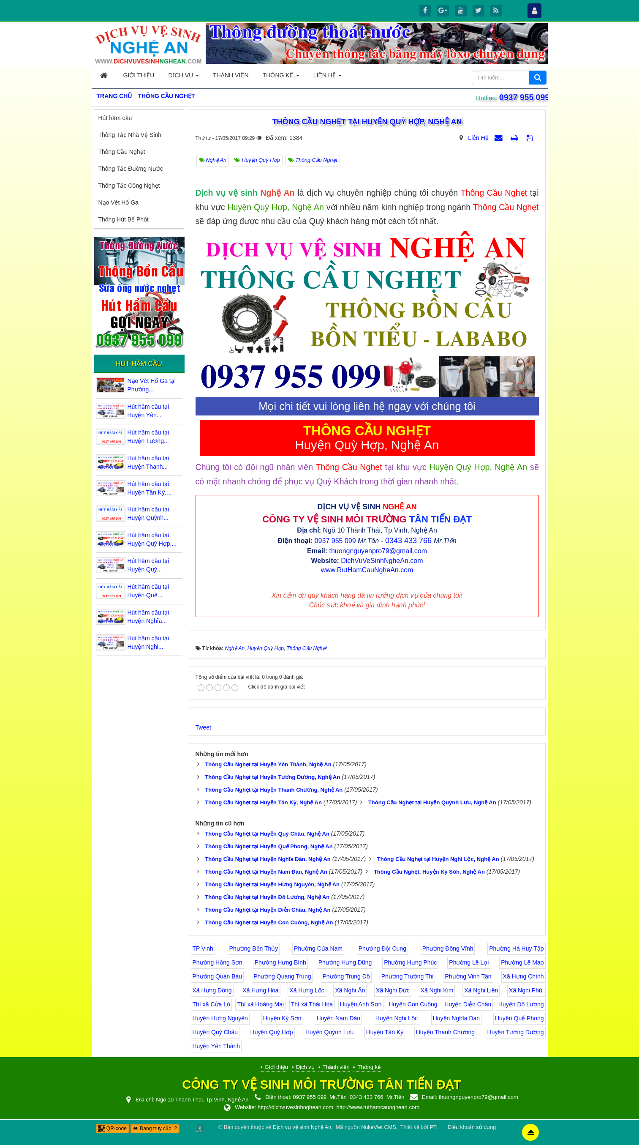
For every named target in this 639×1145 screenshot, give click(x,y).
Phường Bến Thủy (253, 948)
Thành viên (336, 1067)
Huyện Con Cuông (413, 1004)
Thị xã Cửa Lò (211, 1004)
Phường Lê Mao (522, 962)
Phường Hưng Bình (280, 962)
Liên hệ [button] (327, 77)
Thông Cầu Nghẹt (121, 151)
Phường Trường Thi (407, 976)
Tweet (203, 727)
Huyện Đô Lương (521, 1004)
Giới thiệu (276, 1067)
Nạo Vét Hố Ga (118, 202)
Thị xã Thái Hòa (312, 1004)
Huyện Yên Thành (216, 1046)
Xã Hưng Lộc (306, 990)
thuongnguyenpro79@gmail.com (378, 551)
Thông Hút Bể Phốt (123, 219)
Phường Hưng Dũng (345, 962)
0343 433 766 (408, 540)
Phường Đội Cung (382, 948)
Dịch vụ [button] (183, 77)
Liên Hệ (478, 137)
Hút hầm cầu (115, 118)
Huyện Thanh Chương (445, 1032)
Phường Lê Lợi (469, 962)
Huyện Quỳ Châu (215, 1032)
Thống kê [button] (281, 77)
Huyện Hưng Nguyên (220, 1018)
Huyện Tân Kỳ (385, 1032)
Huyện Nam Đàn (338, 1018)
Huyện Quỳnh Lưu (329, 1032)
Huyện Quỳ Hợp (271, 1032)
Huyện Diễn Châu (467, 1004)
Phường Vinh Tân (468, 976)
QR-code (112, 1128)
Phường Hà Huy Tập (516, 948)
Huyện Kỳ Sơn (282, 1018)
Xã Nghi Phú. (526, 990)
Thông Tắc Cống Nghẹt (129, 185)
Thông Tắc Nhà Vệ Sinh (130, 134)
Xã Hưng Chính (523, 976)
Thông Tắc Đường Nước (130, 168)
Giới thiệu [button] (139, 75)
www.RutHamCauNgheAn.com (367, 570)
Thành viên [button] (231, 75)
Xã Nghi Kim (437, 990)
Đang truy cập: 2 (155, 1128)
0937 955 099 (523, 97)
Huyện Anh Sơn (361, 1004)
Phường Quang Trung (282, 976)
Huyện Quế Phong (519, 1018)
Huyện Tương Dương (515, 1032)
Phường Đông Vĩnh (447, 948)
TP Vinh (203, 948)
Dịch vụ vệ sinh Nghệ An (302, 1127)
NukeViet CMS (378, 1127)
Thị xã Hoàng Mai (260, 1004)
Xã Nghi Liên (481, 990)
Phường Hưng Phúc (410, 962)
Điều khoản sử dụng (472, 1127)
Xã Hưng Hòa (260, 990)
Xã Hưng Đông (212, 990)
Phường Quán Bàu (217, 976)
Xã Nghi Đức (393, 990)
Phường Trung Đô (346, 976)
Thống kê (369, 1067)
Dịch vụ (305, 1067)
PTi (433, 1127)
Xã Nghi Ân (350, 990)
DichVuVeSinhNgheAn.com (382, 560)
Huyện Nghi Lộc (396, 1018)
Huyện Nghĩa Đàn (456, 1018)
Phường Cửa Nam (318, 948)
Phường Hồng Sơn (217, 962)
